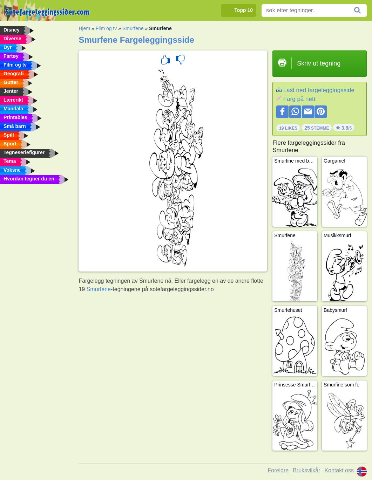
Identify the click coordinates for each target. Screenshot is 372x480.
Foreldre (278, 470)
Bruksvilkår (306, 470)
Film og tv (106, 28)
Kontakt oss (339, 470)
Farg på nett (299, 99)
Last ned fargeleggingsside (318, 90)
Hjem (84, 28)
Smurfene (133, 28)
